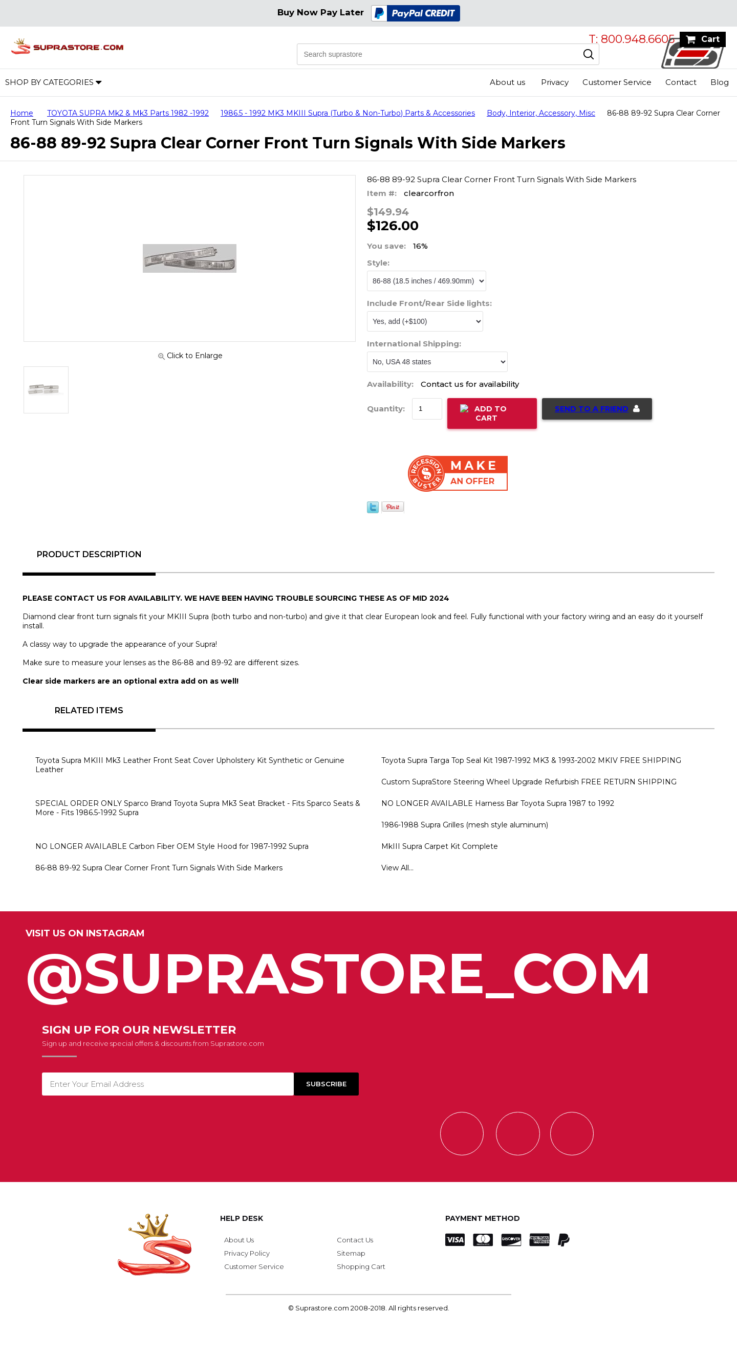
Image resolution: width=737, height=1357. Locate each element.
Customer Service (617, 82)
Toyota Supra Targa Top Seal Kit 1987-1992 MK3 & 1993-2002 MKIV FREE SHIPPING (531, 760)
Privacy (555, 82)
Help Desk (241, 1218)
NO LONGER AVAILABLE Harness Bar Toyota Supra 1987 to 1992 (497, 803)
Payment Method (482, 1218)
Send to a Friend (591, 408)
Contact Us (355, 1240)
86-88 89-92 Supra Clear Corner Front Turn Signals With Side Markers (159, 867)
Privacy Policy (247, 1253)
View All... (397, 867)
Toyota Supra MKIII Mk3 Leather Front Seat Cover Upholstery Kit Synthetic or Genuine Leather (189, 765)
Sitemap (351, 1253)
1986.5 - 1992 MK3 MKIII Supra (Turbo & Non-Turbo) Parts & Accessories (348, 113)
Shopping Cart (361, 1266)
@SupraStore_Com (368, 968)
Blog (719, 82)
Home (21, 113)
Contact (681, 82)
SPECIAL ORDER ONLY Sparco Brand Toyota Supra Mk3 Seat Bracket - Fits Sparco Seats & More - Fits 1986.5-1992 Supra (197, 808)
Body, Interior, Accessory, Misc (541, 113)
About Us (239, 1240)
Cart (710, 39)
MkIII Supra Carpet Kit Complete (439, 846)
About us (507, 82)
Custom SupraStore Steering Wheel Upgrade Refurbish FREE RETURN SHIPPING (529, 781)
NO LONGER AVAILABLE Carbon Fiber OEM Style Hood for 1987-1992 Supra (172, 846)
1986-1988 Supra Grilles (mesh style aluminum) (464, 824)
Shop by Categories (49, 82)
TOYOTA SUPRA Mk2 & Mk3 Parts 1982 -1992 (128, 113)
